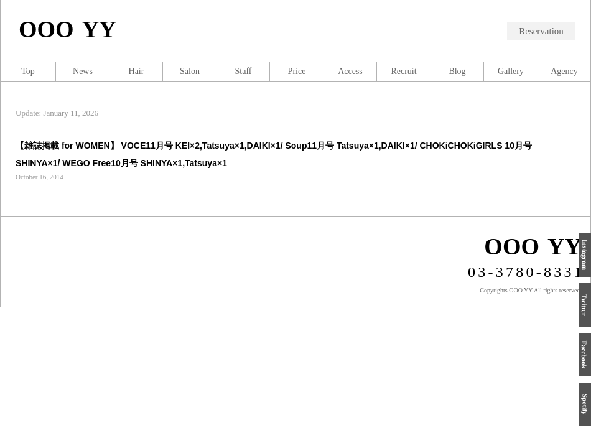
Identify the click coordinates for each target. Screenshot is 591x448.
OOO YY (67, 29)
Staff (243, 71)
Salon (190, 71)
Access (350, 71)
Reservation (541, 31)
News (83, 71)
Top (28, 71)
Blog (457, 71)
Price (297, 71)
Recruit (403, 71)
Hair (136, 71)
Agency (564, 71)
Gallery (511, 71)
